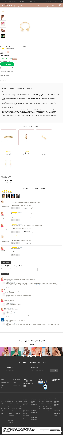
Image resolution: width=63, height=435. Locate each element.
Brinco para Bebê (19, 401)
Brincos (21, 5)
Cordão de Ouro (25, 401)
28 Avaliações (10, 48)
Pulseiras (43, 5)
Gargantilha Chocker (57, 413)
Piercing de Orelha (49, 401)
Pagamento (15, 384)
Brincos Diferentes (19, 408)
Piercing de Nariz (49, 403)
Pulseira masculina (42, 406)
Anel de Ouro (10, 418)
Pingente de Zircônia (34, 410)
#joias (27, 341)
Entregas (14, 382)
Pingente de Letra (34, 404)
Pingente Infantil (34, 412)
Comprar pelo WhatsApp (8, 67)
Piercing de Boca (49, 410)
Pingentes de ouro (26, 415)
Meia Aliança (10, 413)
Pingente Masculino (34, 414)
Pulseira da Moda (41, 401)
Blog (1, 387)
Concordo (55, 430)
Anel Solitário (10, 417)
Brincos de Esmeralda (19, 403)
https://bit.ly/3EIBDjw (17, 315)
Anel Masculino (10, 420)
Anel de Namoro (10, 403)
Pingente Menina (34, 415)
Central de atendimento (17, 380)
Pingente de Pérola (34, 408)
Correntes (26, 5)
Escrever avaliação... (6, 262)
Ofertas (58, 5)
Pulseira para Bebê (42, 399)
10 (1, 55)
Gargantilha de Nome (57, 407)
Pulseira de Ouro (41, 403)
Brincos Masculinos (19, 411)
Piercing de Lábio (49, 408)
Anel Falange (10, 422)
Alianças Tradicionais (4, 410)
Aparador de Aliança (4, 411)
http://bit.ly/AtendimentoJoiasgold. (41, 284)
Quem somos (3, 380)
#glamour (31, 341)
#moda (37, 341)
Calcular (23, 77)
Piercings (48, 5)
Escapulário (55, 415)
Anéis (18, 5)
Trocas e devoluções (16, 385)
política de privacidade (20, 430)
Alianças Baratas (3, 399)
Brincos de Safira (18, 406)
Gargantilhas (32, 5)
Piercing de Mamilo (49, 406)
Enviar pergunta (5, 273)
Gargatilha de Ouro (26, 418)
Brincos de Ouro (18, 399)
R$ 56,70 (6, 55)
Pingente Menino (34, 417)
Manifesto (2, 385)
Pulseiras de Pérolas (42, 408)
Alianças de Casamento (4, 401)
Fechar (44, 430)
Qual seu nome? (9, 367)
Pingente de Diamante (34, 399)
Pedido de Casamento (11, 408)
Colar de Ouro (25, 399)
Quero (54, 370)
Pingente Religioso (34, 419)
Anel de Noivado (11, 415)
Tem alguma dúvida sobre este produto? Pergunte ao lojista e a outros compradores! (17, 266)
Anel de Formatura (11, 401)
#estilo (40, 341)
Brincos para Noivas (19, 410)
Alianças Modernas (4, 408)
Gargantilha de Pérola (57, 408)
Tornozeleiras (41, 410)
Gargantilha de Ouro (57, 399)
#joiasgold (23, 341)
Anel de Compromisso (11, 410)
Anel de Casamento (11, 411)
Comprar (7, 64)
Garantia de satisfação (4, 384)
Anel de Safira (10, 406)
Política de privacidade (4, 382)
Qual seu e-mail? (34, 367)
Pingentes (38, 5)
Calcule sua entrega (4, 75)
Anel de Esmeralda (11, 399)
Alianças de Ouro (3, 406)
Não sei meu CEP (3, 80)
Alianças (14, 5)
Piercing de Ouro (49, 399)
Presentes (53, 5)
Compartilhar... (28, 208)
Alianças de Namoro (4, 403)
